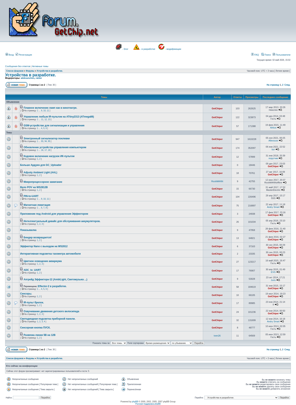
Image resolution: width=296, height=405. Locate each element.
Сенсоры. (26, 293)
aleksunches (27, 78)
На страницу (273, 85)
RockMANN (217, 181)
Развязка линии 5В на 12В (40, 335)
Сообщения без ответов (17, 66)
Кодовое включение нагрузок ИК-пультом (49, 156)
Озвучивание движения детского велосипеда (51, 311)
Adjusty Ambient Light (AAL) (40, 172)
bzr (273, 149)
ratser (39, 78)
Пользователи (281, 55)
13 (49, 119)
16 (42, 150)
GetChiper (217, 108)
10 (44, 110)
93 (42, 141)
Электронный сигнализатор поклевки (47, 138)
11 (48, 110)
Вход (10, 55)
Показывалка (28, 230)
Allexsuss (273, 140)
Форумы (30, 71)
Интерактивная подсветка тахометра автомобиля (50, 253)
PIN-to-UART (31, 196)
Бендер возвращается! (38, 237)
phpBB (135, 401)
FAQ (255, 55)
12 (45, 119)
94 (45, 141)
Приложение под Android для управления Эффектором (54, 213)
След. (287, 85)
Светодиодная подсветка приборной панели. (47, 318)
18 (49, 150)
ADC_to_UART (32, 270)
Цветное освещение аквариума (43, 261)
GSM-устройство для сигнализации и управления (54, 125)
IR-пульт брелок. (34, 302)
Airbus (273, 127)
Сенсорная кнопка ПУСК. (35, 327)
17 (45, 150)
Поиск (266, 55)
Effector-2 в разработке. (52, 286)
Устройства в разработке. (50, 71)
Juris (273, 280)
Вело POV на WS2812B (34, 187)
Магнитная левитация (37, 205)
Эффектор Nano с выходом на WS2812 (44, 246)
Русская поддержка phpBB (148, 404)
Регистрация (24, 55)
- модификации (173, 49)
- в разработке (147, 49)
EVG (273, 272)
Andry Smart (273, 207)
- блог (125, 49)
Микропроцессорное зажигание (43, 181)
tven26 (217, 335)
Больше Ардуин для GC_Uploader (40, 165)
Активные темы (40, 66)
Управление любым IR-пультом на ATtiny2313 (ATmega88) (59, 116)
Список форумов (15, 71)
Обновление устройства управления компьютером (55, 147)
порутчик (273, 158)
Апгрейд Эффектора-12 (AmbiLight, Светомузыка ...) (55, 279)
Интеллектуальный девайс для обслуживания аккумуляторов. (62, 221)
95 (49, 141)
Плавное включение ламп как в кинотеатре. (50, 107)
